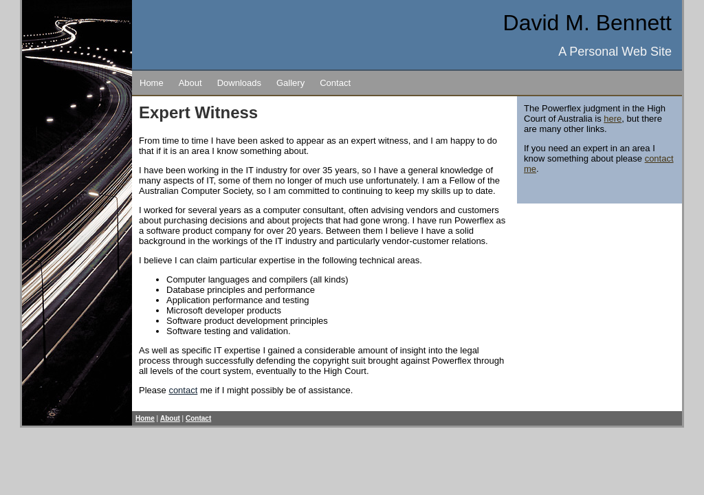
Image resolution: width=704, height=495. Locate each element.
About (190, 83)
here (613, 118)
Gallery (290, 83)
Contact (335, 83)
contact (182, 390)
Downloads (239, 83)
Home (152, 83)
